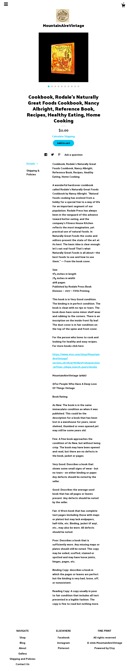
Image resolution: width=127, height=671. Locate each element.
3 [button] (55, 86)
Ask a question (73, 154)
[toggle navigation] (6, 4)
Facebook (63, 637)
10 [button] (78, 86)
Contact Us (22, 664)
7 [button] (68, 86)
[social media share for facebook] (46, 154)
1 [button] (48, 86)
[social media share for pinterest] (59, 154)
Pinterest (63, 648)
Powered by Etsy (104, 648)
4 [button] (58, 86)
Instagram (63, 642)
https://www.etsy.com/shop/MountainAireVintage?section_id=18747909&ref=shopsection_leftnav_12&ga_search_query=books (76, 360)
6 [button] (65, 86)
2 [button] (52, 86)
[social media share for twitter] (53, 154)
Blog (22, 642)
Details (32, 163)
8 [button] (72, 86)
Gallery (22, 653)
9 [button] (75, 86)
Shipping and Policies (22, 658)
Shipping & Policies (32, 172)
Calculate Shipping (63, 136)
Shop (23, 637)
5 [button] (62, 86)
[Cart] (123, 5)
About (22, 648)
